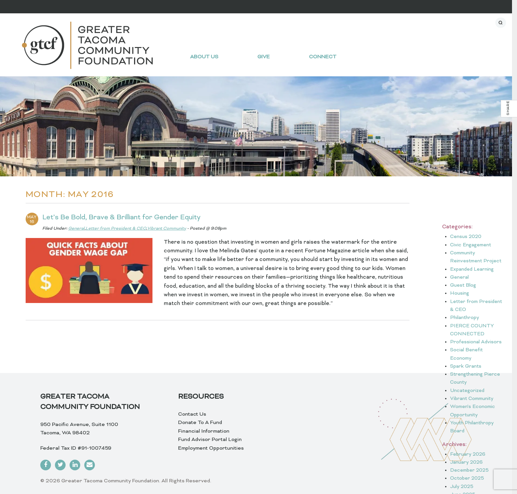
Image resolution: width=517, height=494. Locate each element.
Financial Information (203, 431)
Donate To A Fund (200, 422)
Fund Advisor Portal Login (210, 439)
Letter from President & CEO (116, 228)
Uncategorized (467, 391)
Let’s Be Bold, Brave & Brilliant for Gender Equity (121, 217)
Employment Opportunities (211, 448)
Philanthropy (464, 318)
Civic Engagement (470, 245)
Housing (459, 293)
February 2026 (467, 454)
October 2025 (467, 478)
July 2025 (461, 487)
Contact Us (192, 414)
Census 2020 (465, 237)
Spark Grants (465, 366)
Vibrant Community (166, 228)
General (76, 228)
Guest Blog (463, 285)
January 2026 (466, 462)
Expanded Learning (472, 269)
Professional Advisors (476, 342)
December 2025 (469, 470)
